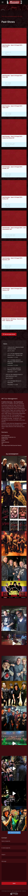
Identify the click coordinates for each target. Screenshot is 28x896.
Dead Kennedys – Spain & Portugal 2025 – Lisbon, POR (12, 106)
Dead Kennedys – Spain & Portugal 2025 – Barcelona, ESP (12, 259)
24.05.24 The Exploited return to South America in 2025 (14, 375)
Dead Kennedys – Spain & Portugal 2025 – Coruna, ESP (12, 46)
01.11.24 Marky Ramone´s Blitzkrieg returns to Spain (14, 368)
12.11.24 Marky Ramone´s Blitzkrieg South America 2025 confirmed (15, 361)
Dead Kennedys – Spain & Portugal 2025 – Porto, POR (12, 76)
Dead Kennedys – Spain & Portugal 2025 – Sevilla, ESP (12, 198)
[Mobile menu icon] (2, 2)
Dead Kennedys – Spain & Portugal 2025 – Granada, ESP (12, 167)
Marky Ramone (5, 442)
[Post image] (4, 347)
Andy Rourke (4, 439)
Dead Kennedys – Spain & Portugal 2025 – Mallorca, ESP (12, 289)
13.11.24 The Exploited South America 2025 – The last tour (15, 354)
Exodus (3, 440)
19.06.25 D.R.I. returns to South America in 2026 (15, 348)
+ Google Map (7, 54)
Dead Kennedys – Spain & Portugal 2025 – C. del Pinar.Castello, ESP (14, 228)
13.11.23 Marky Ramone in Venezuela (14, 381)
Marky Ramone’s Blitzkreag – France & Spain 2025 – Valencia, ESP (13, 319)
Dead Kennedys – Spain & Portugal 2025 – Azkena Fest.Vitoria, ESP (12, 137)
